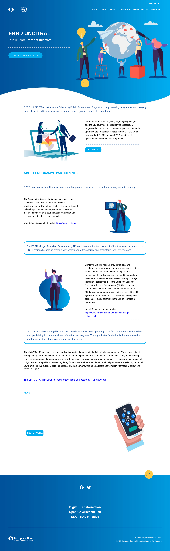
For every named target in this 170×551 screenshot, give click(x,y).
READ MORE (35, 432)
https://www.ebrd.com (66, 223)
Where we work (140, 9)
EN (150, 3)
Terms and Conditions (153, 538)
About (103, 9)
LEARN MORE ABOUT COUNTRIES (25, 55)
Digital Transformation (85, 507)
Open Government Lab (85, 512)
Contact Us (139, 538)
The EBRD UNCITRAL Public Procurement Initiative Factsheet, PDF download (65, 379)
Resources (156, 9)
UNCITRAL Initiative (85, 516)
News (112, 9)
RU (159, 3)
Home (94, 9)
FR (155, 3)
